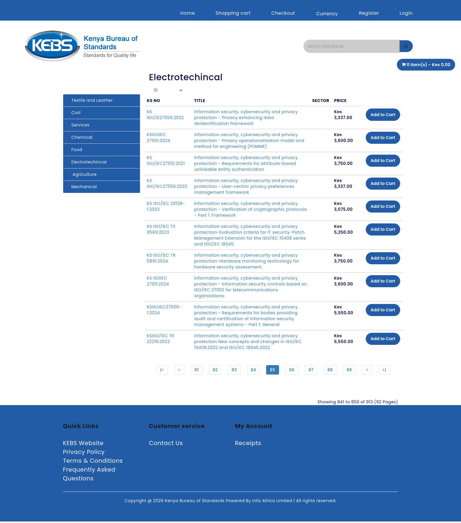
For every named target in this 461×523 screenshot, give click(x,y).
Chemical (80, 137)
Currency (327, 13)
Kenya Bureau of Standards (195, 502)
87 (311, 370)
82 (213, 370)
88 (331, 370)
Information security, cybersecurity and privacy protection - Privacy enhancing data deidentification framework (246, 117)
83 (233, 370)
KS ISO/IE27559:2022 (165, 115)
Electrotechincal (87, 162)
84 (252, 370)
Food (75, 150)
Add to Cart (380, 115)
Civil (74, 113)
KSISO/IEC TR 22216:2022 (160, 339)
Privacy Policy (84, 453)
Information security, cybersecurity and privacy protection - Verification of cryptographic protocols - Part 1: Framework (246, 209)
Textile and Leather (90, 100)
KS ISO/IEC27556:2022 (167, 183)
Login (406, 13)
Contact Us (166, 444)
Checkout (283, 13)
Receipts (248, 444)
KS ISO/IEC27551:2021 (166, 160)
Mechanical (82, 187)
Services (79, 125)
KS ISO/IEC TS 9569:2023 (161, 229)
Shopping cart (233, 13)
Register (369, 13)
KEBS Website (83, 444)
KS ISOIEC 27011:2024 (158, 281)
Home (187, 13)
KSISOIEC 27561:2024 (159, 137)
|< (159, 370)
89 (351, 370)
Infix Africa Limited (272, 502)
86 (292, 370)
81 (195, 370)
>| (387, 370)
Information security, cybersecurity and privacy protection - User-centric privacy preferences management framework (246, 186)
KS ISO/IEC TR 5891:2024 (161, 258)
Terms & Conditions (93, 462)
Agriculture (82, 174)
